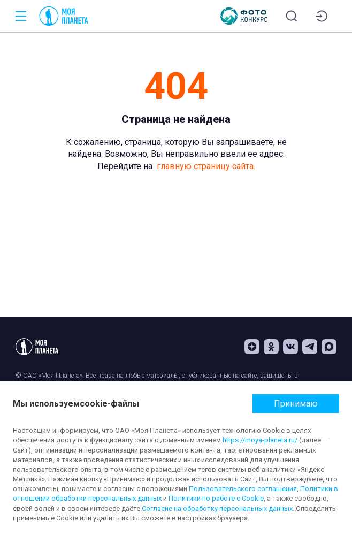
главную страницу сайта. (206, 166)
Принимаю (296, 404)
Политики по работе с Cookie (216, 498)
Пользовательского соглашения (243, 489)
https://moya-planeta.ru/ (260, 440)
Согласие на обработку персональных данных (217, 508)
